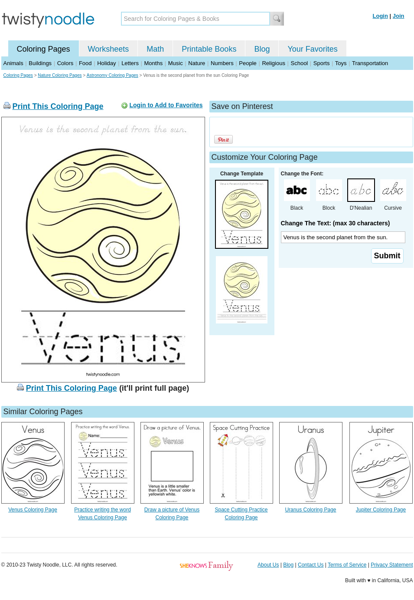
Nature (196, 63)
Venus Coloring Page (32, 510)
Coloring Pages (43, 49)
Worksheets (108, 49)
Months (153, 63)
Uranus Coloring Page (310, 510)
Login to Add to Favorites (165, 105)
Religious (273, 63)
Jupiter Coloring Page (381, 510)
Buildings (40, 63)
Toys (341, 63)
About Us (268, 565)
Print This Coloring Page (58, 106)
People (247, 63)
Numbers (222, 63)
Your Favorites (312, 49)
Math (155, 49)
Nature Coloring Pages (59, 75)
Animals (13, 63)
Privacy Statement (392, 565)
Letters (130, 63)
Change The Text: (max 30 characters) (335, 223)
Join (398, 16)
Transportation (370, 63)
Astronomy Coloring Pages (112, 75)
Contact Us (310, 565)
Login (380, 16)
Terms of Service (347, 565)
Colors (65, 63)
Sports (321, 63)
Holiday (106, 63)
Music (175, 63)
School (299, 63)
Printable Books (209, 49)
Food (85, 63)
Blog (262, 49)
